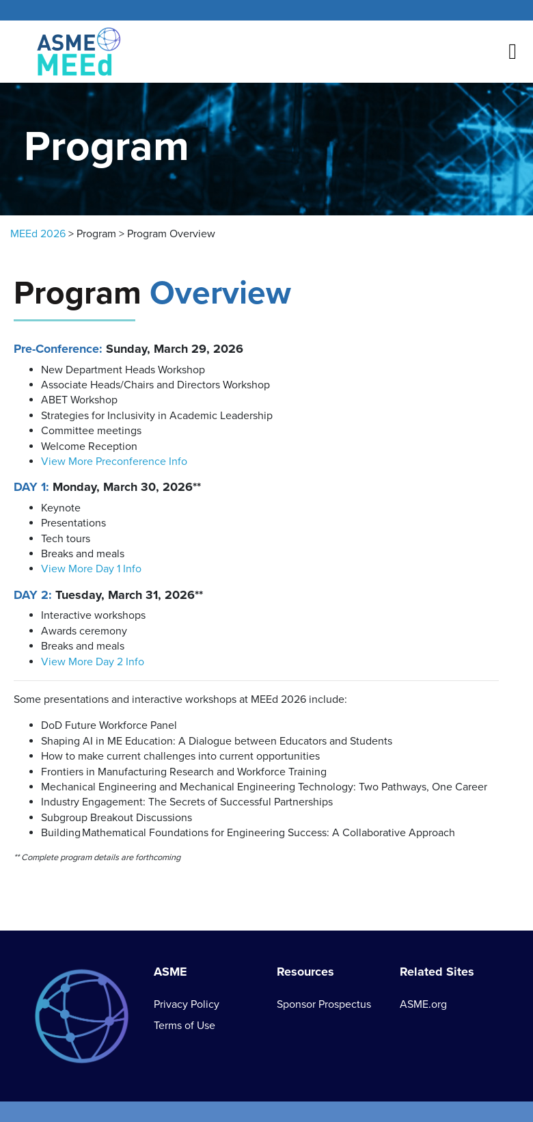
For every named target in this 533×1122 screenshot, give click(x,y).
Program (96, 234)
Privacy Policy (186, 1004)
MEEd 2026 (38, 234)
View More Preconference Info (114, 461)
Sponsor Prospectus (324, 1004)
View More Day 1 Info (91, 569)
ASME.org (423, 1004)
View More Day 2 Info (92, 662)
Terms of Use (184, 1025)
